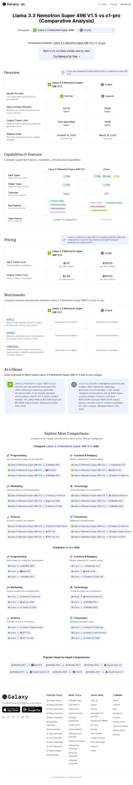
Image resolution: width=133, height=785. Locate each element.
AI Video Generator (54, 713)
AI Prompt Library (53, 700)
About (115, 700)
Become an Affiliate (99, 721)
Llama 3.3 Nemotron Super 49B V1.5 (73, 43)
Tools (104, 4)
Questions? (118, 713)
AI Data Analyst (75, 729)
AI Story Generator (77, 741)
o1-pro (101, 43)
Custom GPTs (74, 725)
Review (94, 729)
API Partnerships (98, 742)
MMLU (10, 319)
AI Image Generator (54, 705)
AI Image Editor (75, 700)
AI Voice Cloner (75, 713)
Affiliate (125, 4)
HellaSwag (12, 346)
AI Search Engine (53, 751)
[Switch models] (73, 30)
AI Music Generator (54, 717)
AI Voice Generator (54, 742)
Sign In (94, 705)
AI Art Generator (53, 729)
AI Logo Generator (54, 733)
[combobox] (50, 30)
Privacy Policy (119, 722)
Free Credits (96, 733)
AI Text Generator (54, 738)
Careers (116, 717)
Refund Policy (119, 730)
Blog (115, 709)
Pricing (113, 4)
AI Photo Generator (54, 709)
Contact (116, 705)
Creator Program (98, 738)
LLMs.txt (116, 734)
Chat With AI (74, 705)
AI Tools (94, 725)
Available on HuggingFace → (66, 219)
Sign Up (94, 700)
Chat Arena (73, 709)
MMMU (11, 332)
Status (93, 751)
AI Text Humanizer (54, 746)
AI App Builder (52, 755)
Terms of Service (120, 726)
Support (94, 746)
